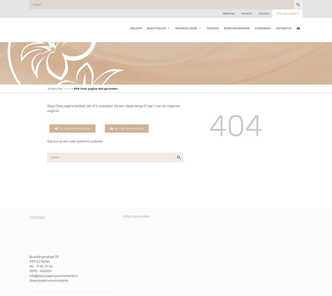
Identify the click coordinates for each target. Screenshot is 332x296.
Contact (264, 13)
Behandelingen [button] (189, 28)
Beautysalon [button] (160, 28)
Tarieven (212, 28)
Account (246, 13)
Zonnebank (263, 28)
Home (67, 88)
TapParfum (284, 28)
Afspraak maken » (287, 13)
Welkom (136, 28)
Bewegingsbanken (237, 28)
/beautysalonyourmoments (48, 280)
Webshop (229, 13)
